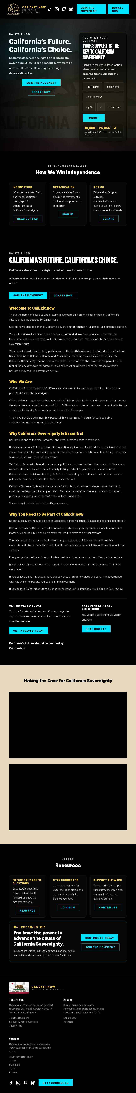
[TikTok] (49, 9)
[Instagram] (57, 9)
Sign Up (68, 214)
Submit (93, 117)
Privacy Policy (16, 1025)
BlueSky (13, 1072)
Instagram (14, 1064)
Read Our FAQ (27, 218)
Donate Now (118, 9)
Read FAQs (28, 910)
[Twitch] (64, 9)
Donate (108, 218)
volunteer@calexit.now (21, 1056)
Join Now (68, 907)
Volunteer (68, 1021)
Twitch (12, 1068)
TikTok (12, 1060)
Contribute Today (99, 937)
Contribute (108, 907)
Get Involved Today (28, 630)
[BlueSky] (71, 9)
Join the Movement (89, 9)
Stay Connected (56, 1082)
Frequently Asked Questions (23, 1021)
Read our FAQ (96, 628)
